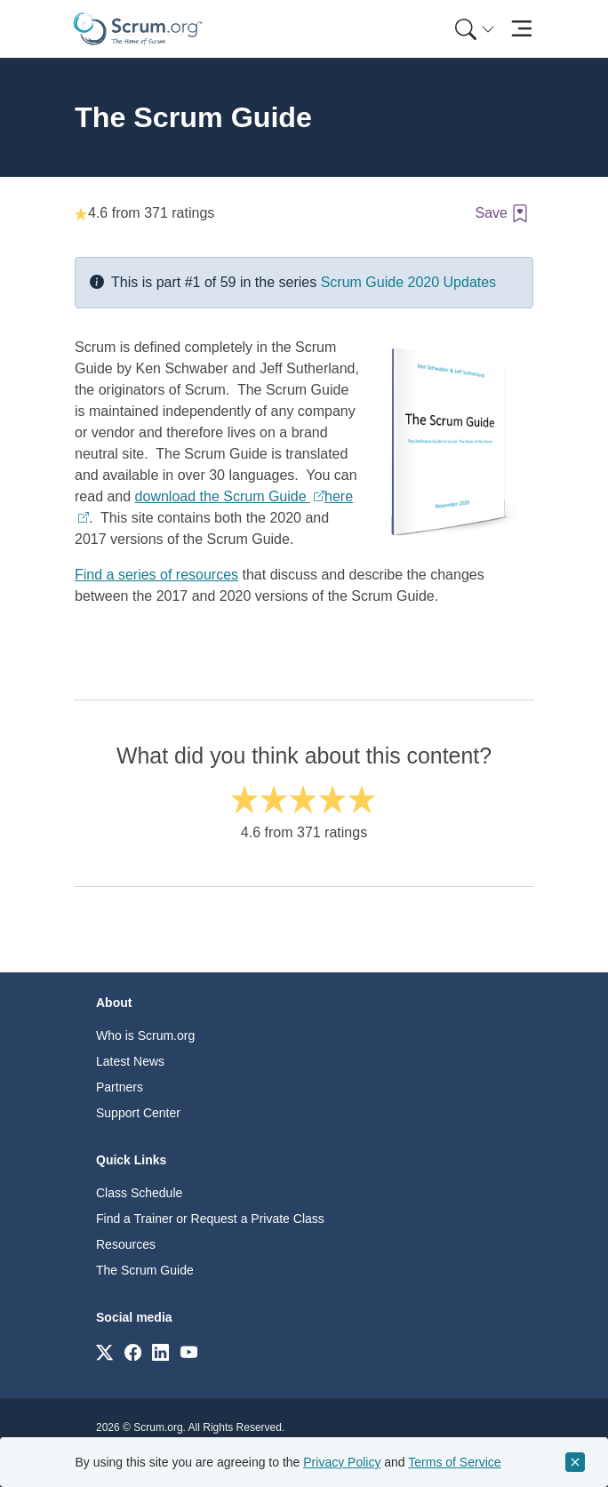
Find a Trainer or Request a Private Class (210, 1218)
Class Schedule (139, 1193)
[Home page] (137, 29)
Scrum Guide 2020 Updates (408, 282)
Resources (126, 1244)
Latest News (130, 1061)
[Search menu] (474, 29)
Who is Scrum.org (145, 1035)
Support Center (138, 1113)
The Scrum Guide (145, 1270)
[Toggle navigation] (521, 28)
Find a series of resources (156, 574)
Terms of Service (454, 1462)
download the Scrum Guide (222, 496)
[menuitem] (473, 29)
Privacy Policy (341, 1462)
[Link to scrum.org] (104, 1351)
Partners (119, 1087)
